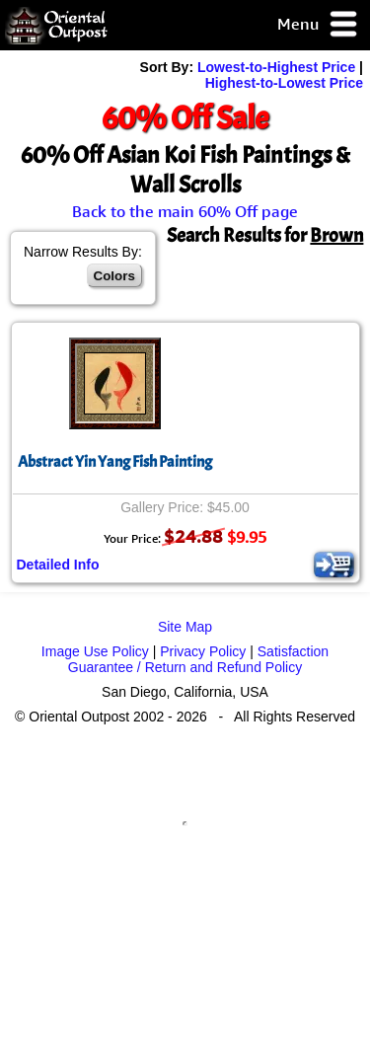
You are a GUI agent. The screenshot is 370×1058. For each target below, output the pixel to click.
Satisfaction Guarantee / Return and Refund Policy (198, 659)
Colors (114, 275)
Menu (318, 25)
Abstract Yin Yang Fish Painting (115, 462)
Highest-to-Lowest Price (284, 83)
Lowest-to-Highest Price (276, 67)
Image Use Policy (95, 651)
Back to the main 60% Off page (185, 211)
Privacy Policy (203, 651)
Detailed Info (58, 564)
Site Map (185, 627)
